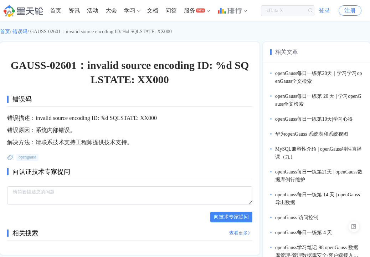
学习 (129, 10)
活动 (92, 10)
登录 (324, 10)
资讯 (74, 10)
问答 (171, 10)
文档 (152, 10)
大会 (111, 10)
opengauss (27, 157)
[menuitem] (55, 10)
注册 (350, 10)
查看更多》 (240, 233)
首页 (55, 10)
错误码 (19, 31)
